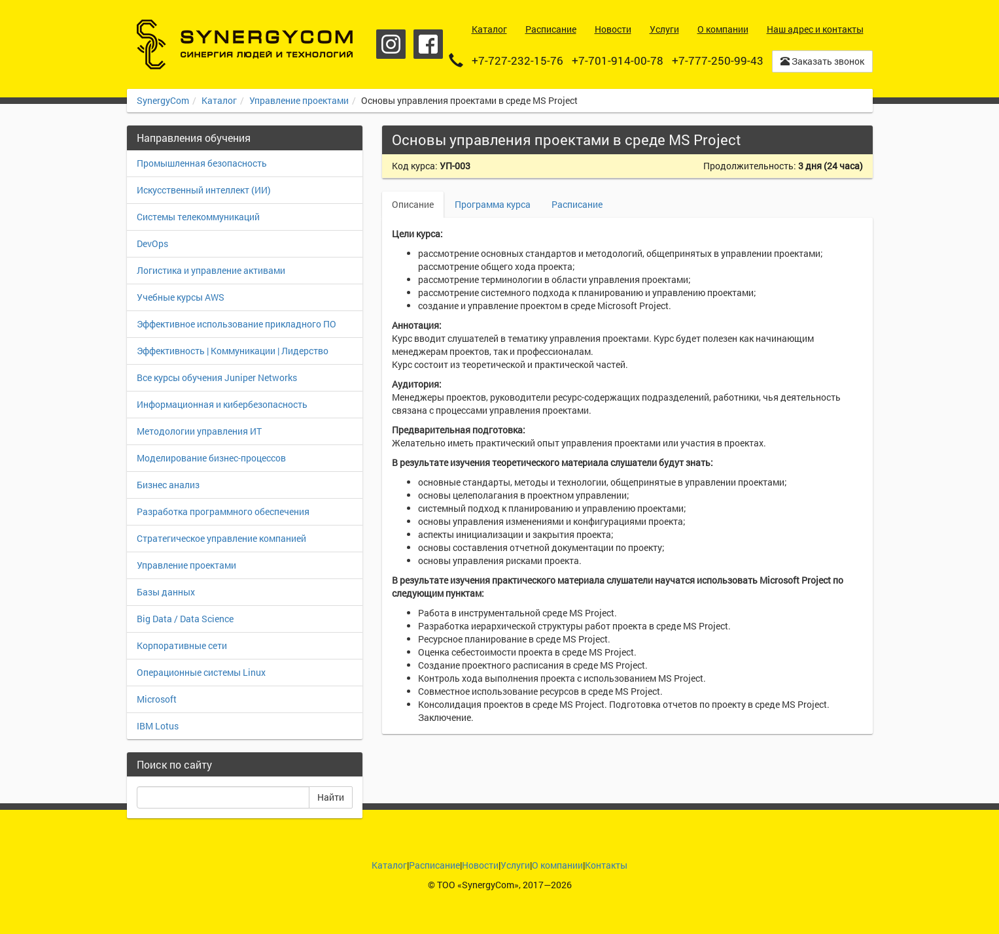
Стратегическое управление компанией (221, 538)
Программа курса (493, 204)
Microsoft (157, 699)
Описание (413, 204)
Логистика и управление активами (211, 270)
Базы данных (166, 592)
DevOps (152, 243)
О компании (557, 865)
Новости (480, 865)
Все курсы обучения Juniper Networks (217, 377)
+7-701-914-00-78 (617, 60)
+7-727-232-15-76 (517, 60)
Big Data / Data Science (185, 618)
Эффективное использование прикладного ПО (236, 324)
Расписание (577, 204)
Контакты (606, 865)
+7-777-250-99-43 (717, 60)
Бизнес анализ (168, 484)
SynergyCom (163, 100)
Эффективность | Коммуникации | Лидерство (232, 350)
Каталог (219, 100)
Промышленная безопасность (202, 163)
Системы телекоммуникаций (198, 216)
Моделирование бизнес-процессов (211, 458)
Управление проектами (299, 100)
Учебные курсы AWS (180, 297)
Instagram (391, 44)
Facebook (428, 44)
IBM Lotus (158, 726)
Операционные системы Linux (201, 672)
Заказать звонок (822, 61)
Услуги (515, 865)
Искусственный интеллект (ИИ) (204, 190)
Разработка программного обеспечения (223, 511)
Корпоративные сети (182, 645)
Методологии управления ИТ (199, 431)
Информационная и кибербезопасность (222, 404)
